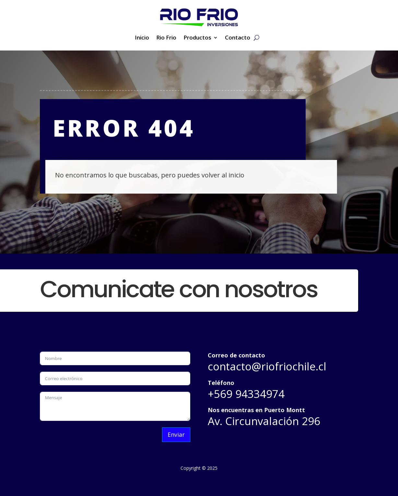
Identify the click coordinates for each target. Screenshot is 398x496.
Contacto (237, 38)
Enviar (176, 434)
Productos (197, 38)
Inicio (142, 38)
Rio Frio (166, 38)
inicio (231, 175)
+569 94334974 (246, 394)
